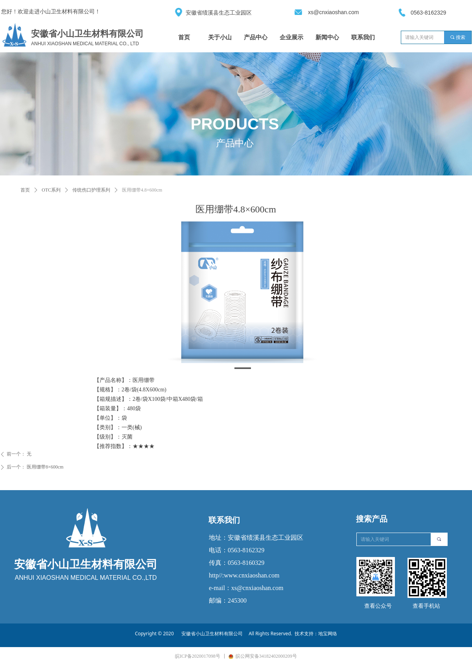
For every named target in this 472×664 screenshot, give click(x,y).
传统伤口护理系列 (91, 190)
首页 (25, 190)
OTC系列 (51, 190)
